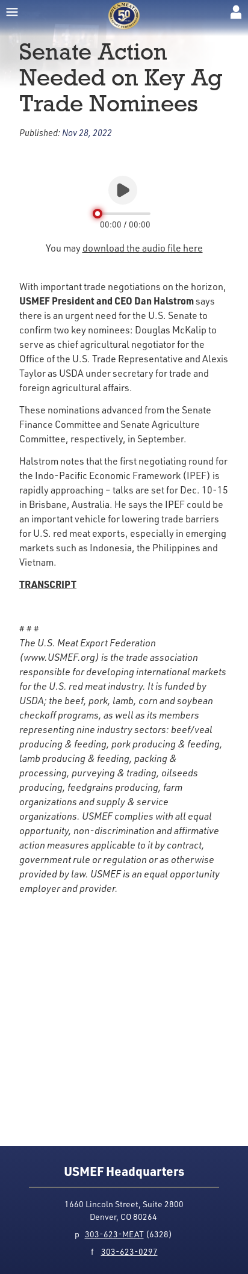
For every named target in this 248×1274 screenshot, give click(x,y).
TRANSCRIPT (47, 584)
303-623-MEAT (114, 1234)
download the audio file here (142, 248)
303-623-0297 (129, 1251)
